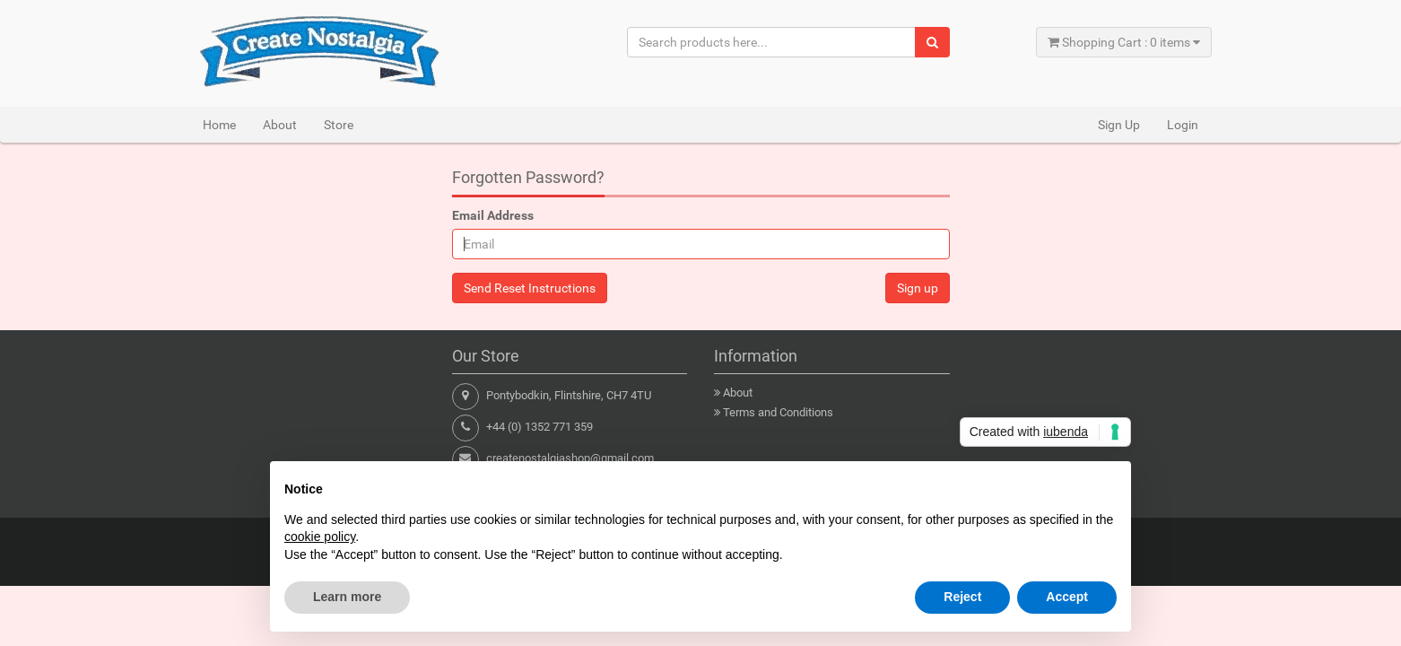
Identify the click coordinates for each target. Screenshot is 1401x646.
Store (338, 125)
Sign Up (1119, 125)
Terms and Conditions (778, 412)
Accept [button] (1067, 596)
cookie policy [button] (319, 536)
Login (1182, 125)
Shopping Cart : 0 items (1124, 42)
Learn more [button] (347, 596)
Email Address (493, 215)
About (280, 125)
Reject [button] (962, 596)
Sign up (917, 288)
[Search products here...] (772, 42)
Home (219, 125)
